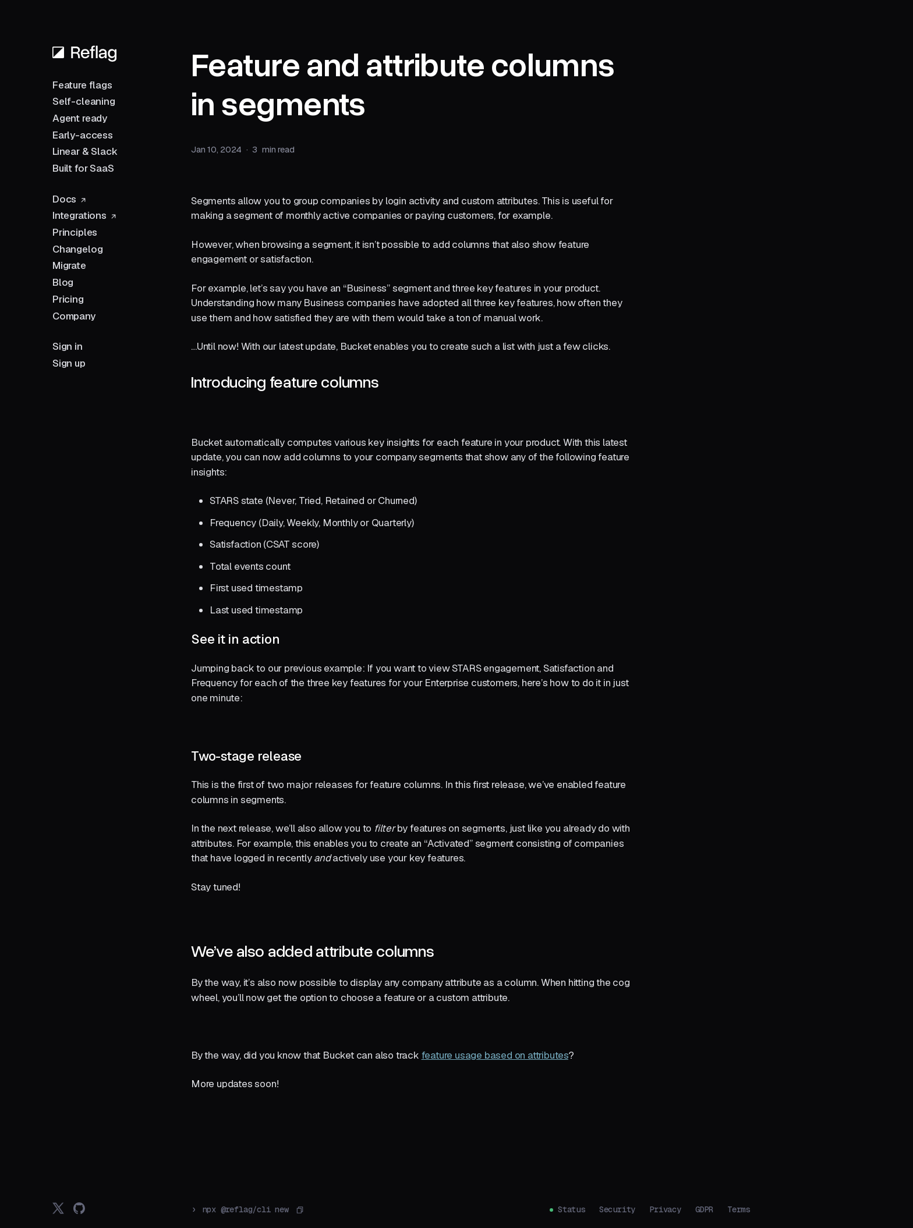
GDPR (704, 1209)
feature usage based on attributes (495, 1055)
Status (571, 1209)
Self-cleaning (83, 101)
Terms (738, 1209)
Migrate (69, 265)
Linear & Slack (85, 151)
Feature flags (82, 85)
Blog (62, 282)
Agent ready (79, 118)
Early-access (82, 135)
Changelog (77, 249)
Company (73, 316)
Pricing (68, 299)
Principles (74, 232)
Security (617, 1209)
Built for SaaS (83, 168)
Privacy (665, 1209)
